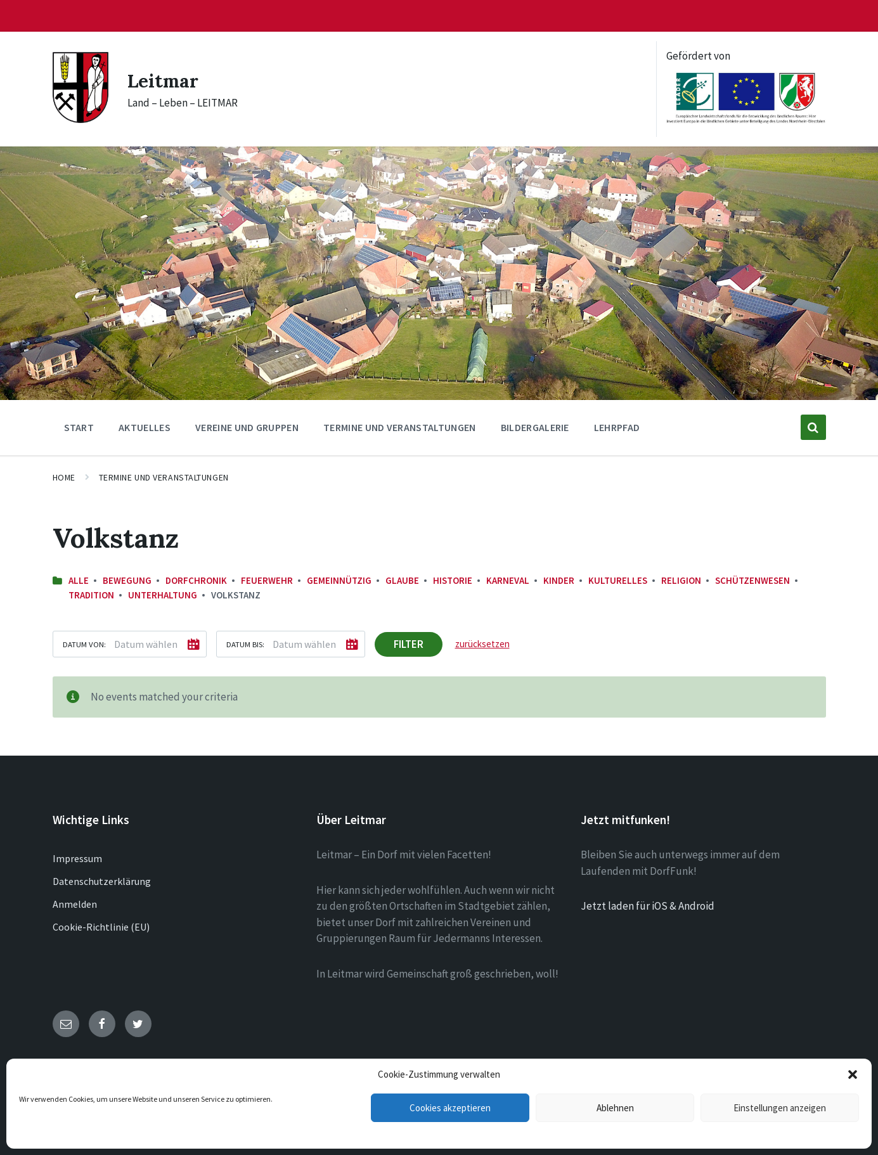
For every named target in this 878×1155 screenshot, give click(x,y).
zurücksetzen (482, 644)
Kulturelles (617, 580)
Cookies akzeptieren (450, 1108)
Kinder (558, 580)
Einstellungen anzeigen (779, 1108)
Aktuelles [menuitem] (145, 427)
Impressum (77, 858)
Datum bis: (245, 644)
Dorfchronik (196, 580)
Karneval (507, 580)
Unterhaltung (162, 595)
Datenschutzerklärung (102, 881)
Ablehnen (615, 1108)
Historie (452, 580)
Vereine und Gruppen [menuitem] (247, 427)
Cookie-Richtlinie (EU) (101, 926)
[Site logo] (80, 119)
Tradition (91, 595)
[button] (852, 1074)
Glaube (402, 580)
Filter (408, 644)
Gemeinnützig (339, 580)
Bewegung (127, 580)
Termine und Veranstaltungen (164, 477)
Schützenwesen (752, 580)
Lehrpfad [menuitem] (617, 427)
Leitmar (164, 80)
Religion (681, 580)
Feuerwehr (267, 580)
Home (64, 477)
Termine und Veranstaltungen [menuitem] (399, 427)
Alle (78, 580)
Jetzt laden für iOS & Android (647, 906)
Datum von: (84, 644)
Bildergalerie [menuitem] (535, 427)
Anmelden (75, 904)
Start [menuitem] (79, 427)
